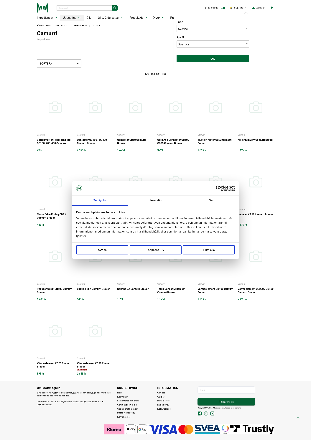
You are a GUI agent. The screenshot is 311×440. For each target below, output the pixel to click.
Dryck (159, 18)
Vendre (238, 408)
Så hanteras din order (128, 400)
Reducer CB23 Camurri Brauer (255, 214)
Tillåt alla (209, 250)
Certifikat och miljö (127, 404)
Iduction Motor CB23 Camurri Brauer (215, 141)
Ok (212, 58)
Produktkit (138, 18)
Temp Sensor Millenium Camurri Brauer (171, 290)
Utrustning (72, 18)
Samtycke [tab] (99, 200)
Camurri (96, 25)
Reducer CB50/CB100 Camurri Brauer (54, 290)
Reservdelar (80, 25)
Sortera (60, 63)
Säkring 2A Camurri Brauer (133, 288)
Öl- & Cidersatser (111, 18)
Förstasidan (43, 25)
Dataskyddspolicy (126, 412)
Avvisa (102, 250)
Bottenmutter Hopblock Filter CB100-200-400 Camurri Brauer (54, 141)
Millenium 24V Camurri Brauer (255, 139)
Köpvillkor (122, 396)
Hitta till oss (163, 400)
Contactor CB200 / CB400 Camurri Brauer (92, 141)
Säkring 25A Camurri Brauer (93, 288)
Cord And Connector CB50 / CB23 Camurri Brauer (173, 141)
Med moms (215, 8)
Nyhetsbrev (163, 404)
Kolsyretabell (164, 408)
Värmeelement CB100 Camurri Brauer (215, 290)
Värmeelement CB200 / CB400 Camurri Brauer (256, 290)
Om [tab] (211, 200)
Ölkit (89, 17)
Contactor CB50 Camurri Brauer (131, 141)
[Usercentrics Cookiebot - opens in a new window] (218, 188)
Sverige (239, 7)
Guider (160, 396)
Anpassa (156, 250)
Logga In (258, 7)
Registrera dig (226, 401)
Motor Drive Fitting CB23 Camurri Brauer (51, 216)
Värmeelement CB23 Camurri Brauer (54, 365)
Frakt (119, 392)
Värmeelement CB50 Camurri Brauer (94, 365)
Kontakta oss (124, 416)
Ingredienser (47, 18)
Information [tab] (155, 200)
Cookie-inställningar (127, 408)
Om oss (161, 392)
